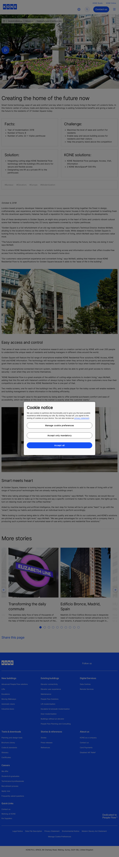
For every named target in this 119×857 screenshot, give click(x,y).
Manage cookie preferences (59, 425)
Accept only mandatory (59, 435)
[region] (59, 428)
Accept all (59, 445)
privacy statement (81, 418)
